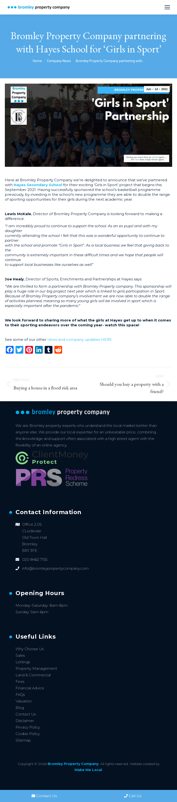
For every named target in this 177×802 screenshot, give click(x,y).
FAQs (20, 694)
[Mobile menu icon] (167, 7)
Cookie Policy (28, 733)
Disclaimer (25, 720)
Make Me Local (88, 770)
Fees (20, 681)
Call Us (132, 796)
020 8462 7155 (34, 559)
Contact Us (26, 714)
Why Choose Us (30, 649)
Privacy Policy (28, 727)
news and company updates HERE (79, 339)
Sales (20, 655)
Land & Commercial (33, 675)
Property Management (36, 668)
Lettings (23, 662)
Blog (20, 707)
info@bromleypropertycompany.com (55, 568)
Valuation (24, 701)
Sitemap (23, 740)
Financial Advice (30, 688)
